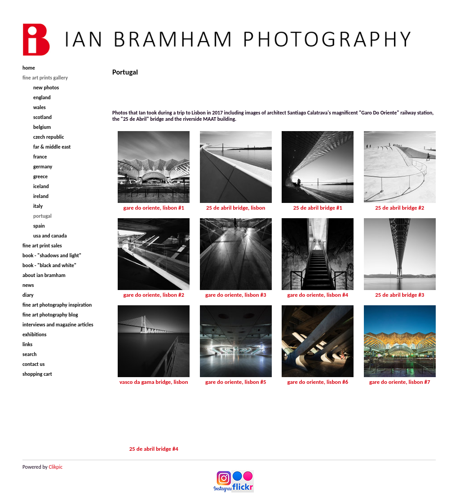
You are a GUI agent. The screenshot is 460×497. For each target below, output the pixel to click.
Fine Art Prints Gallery (45, 78)
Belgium (42, 127)
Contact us (33, 364)
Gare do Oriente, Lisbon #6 (318, 381)
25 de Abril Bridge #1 (317, 207)
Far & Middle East (52, 147)
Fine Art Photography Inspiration (57, 305)
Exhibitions (34, 334)
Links (27, 344)
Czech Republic (48, 137)
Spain (39, 226)
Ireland (41, 196)
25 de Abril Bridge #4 (153, 448)
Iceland (41, 186)
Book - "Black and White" (49, 265)
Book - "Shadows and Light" (51, 255)
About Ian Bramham (44, 275)
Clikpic (55, 467)
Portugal (42, 216)
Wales (39, 107)
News (28, 285)
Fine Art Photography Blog (50, 315)
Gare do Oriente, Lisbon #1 (154, 207)
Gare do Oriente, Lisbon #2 (154, 294)
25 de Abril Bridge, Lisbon (235, 207)
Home (28, 68)
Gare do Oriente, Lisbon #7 (399, 381)
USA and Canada (50, 236)
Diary (28, 295)
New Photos (46, 87)
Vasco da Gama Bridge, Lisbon (153, 381)
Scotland (42, 117)
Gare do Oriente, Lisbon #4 (318, 294)
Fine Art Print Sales (42, 245)
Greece (40, 176)
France (40, 157)
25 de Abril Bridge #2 (399, 207)
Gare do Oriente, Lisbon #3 (235, 294)
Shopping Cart (37, 374)
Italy (38, 206)
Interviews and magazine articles (57, 324)
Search (29, 354)
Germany (42, 166)
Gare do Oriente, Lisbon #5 (235, 381)
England (42, 97)
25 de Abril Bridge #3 (399, 294)
